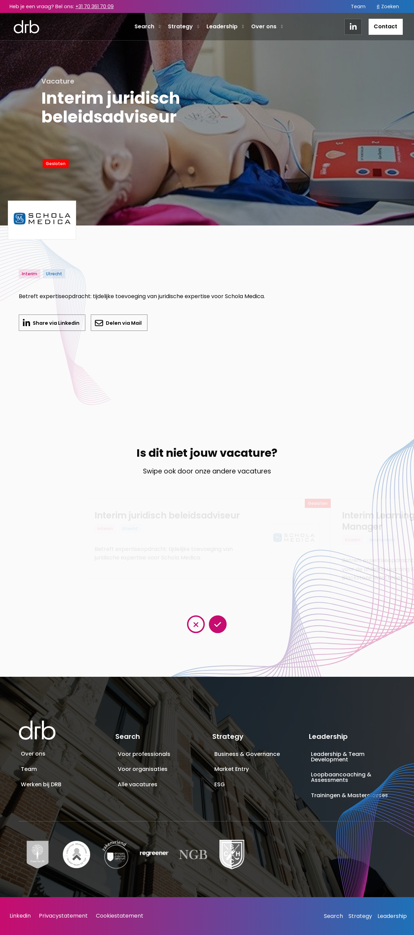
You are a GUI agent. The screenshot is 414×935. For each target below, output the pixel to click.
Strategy (183, 26)
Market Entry (231, 769)
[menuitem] (358, 6)
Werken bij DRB (41, 784)
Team (358, 6)
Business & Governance (247, 754)
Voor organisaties (143, 769)
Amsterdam (382, 540)
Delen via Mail (123, 323)
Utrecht (54, 274)
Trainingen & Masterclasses (349, 795)
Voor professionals (144, 754)
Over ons (267, 26)
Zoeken (387, 6)
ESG (219, 784)
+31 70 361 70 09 (94, 6)
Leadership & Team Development (338, 756)
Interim (29, 274)
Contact (385, 26)
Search (147, 26)
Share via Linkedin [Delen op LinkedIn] (58, 325)
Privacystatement (63, 916)
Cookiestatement (119, 916)
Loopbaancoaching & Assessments (341, 777)
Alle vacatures (137, 784)
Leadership (225, 26)
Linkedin (20, 916)
